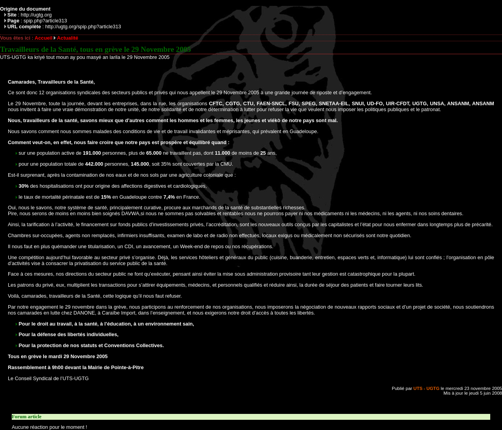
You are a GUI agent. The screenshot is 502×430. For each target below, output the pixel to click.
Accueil (44, 38)
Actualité (67, 38)
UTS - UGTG (426, 388)
